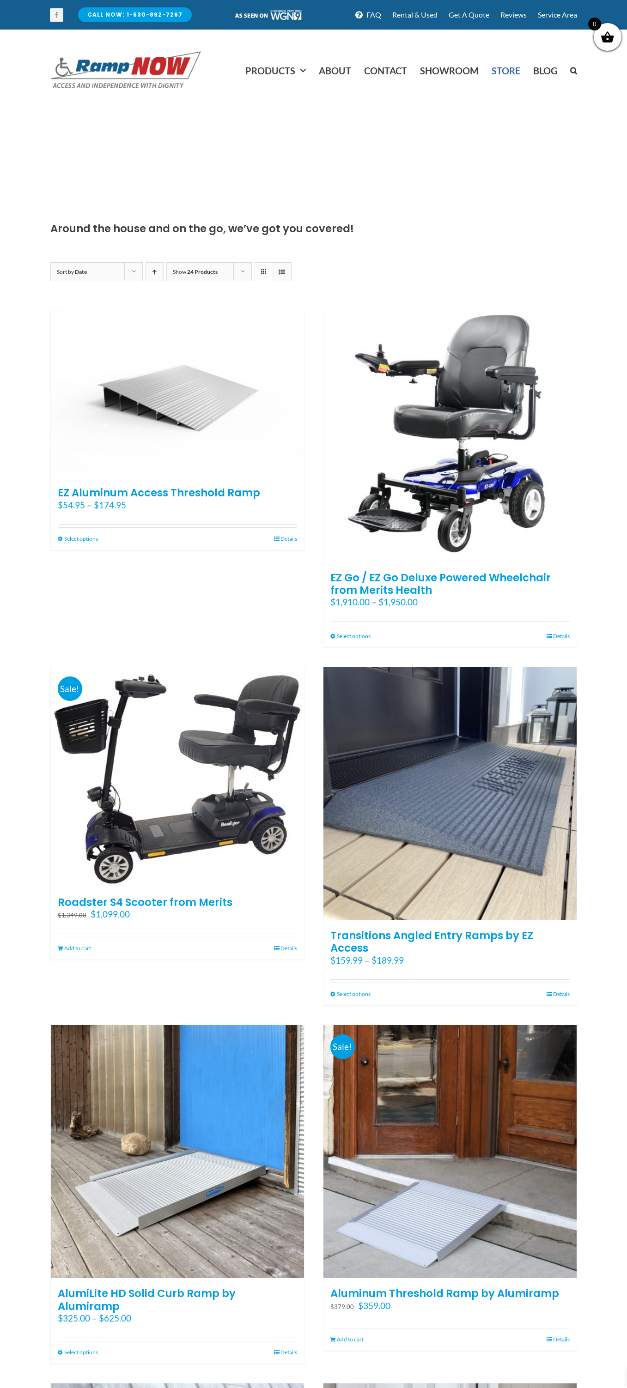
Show (195, 271)
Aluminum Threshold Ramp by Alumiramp (444, 1293)
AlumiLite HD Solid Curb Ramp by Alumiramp (147, 1299)
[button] (573, 70)
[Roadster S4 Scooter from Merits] (177, 777)
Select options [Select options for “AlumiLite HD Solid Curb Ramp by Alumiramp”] (81, 1352)
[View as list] (282, 272)
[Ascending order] (155, 271)
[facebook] (56, 15)
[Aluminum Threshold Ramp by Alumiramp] (450, 1151)
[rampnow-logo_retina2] (126, 52)
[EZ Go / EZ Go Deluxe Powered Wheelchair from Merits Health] (450, 435)
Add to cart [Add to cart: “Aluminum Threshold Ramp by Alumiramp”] (350, 1339)
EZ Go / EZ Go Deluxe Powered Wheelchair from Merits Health (440, 583)
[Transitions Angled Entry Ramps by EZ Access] (450, 793)
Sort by (72, 271)
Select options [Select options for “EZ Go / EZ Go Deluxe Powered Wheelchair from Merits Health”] (354, 636)
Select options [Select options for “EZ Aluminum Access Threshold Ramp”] (81, 538)
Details (288, 538)
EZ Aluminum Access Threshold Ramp (159, 492)
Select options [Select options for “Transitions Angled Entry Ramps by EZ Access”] (354, 993)
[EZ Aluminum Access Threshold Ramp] (177, 393)
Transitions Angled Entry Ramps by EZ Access (431, 941)
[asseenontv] (268, 13)
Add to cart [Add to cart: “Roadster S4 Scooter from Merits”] (77, 948)
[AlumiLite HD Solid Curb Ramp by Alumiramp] (177, 1151)
